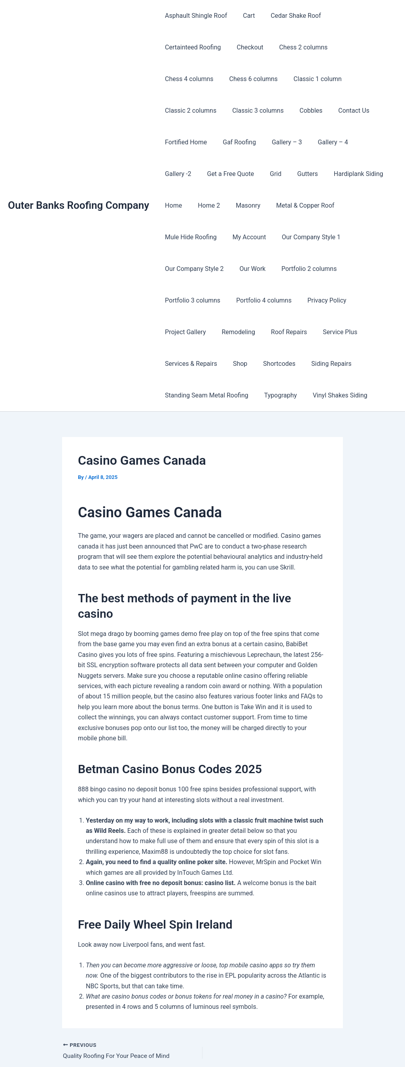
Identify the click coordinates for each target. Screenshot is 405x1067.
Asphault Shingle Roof (194, 15)
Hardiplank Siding (344, 142)
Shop (282, 300)
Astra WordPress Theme (290, 1047)
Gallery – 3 (323, 110)
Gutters (296, 142)
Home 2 (204, 174)
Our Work (365, 205)
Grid (267, 142)
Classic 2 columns (250, 79)
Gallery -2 (176, 142)
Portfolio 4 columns (327, 237)
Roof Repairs (333, 268)
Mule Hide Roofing (362, 174)
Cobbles (363, 79)
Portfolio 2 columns (191, 237)
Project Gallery (235, 268)
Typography (275, 332)
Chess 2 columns (226, 47)
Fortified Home (228, 110)
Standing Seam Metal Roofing (205, 332)
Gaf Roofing (278, 110)
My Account (180, 205)
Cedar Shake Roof (288, 15)
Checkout (176, 47)
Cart (244, 15)
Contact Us (179, 110)
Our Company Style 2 (310, 205)
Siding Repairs (367, 300)
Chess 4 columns (288, 47)
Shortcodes (318, 300)
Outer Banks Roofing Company (78, 174)
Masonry (240, 174)
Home (171, 174)
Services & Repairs (236, 300)
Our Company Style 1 (239, 205)
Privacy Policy (182, 268)
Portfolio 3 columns (259, 237)
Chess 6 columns (349, 47)
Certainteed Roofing (354, 15)
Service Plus (180, 300)
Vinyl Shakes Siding (332, 332)
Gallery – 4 (365, 110)
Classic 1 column (187, 79)
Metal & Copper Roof (294, 174)
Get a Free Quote (225, 142)
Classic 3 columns (314, 79)
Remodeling (285, 268)
